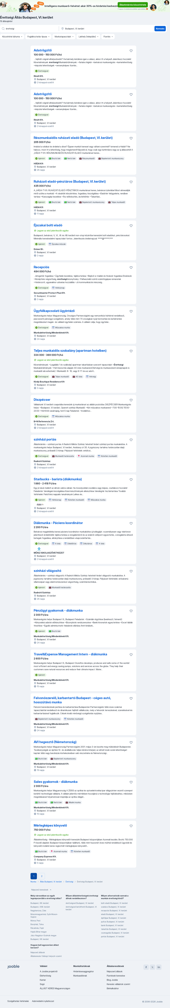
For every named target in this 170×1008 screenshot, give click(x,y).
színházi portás (45, 439)
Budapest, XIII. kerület (40, 903)
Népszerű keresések (41, 889)
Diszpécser (42, 400)
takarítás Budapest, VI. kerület (114, 929)
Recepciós (41, 267)
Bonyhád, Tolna (37, 924)
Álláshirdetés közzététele (132, 4)
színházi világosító (47, 571)
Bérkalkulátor (113, 988)
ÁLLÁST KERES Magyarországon (55, 988)
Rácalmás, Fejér (37, 928)
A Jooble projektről (48, 971)
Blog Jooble (112, 980)
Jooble (159, 1001)
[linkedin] (159, 967)
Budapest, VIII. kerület (40, 939)
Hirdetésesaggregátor (83, 971)
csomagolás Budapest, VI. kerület (115, 933)
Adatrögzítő (43, 50)
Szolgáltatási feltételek (18, 1001)
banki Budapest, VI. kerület (112, 925)
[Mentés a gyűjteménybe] (131, 51)
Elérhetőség (45, 975)
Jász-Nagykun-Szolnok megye (43, 935)
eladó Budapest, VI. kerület (112, 914)
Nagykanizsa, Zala (38, 910)
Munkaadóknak (80, 975)
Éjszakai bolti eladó (48, 225)
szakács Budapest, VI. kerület (113, 907)
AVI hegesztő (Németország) (55, 742)
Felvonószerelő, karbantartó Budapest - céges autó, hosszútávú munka (72, 700)
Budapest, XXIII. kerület (40, 907)
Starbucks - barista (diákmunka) (58, 479)
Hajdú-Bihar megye (38, 932)
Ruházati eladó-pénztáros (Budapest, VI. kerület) (70, 181)
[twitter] (152, 967)
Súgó (42, 984)
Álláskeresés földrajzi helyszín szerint (46, 956)
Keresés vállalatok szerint (118, 984)
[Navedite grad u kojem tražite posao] (88, 28)
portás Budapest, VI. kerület (112, 936)
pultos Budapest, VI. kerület (112, 922)
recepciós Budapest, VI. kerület (114, 910)
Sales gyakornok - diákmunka (56, 782)
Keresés (160, 28)
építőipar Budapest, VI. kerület (113, 918)
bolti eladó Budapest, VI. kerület (114, 903)
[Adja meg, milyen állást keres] (29, 28)
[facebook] (146, 967)
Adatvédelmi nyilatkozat (43, 1001)
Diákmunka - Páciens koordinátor (58, 523)
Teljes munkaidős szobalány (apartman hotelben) (70, 351)
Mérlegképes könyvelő (50, 825)
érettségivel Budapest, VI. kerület (80, 903)
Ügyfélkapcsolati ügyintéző (54, 311)
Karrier (43, 980)
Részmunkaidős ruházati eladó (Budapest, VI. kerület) (73, 138)
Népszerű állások (38, 952)
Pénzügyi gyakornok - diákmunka (58, 610)
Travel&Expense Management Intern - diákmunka (70, 654)
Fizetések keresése (116, 975)
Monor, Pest (36, 920)
